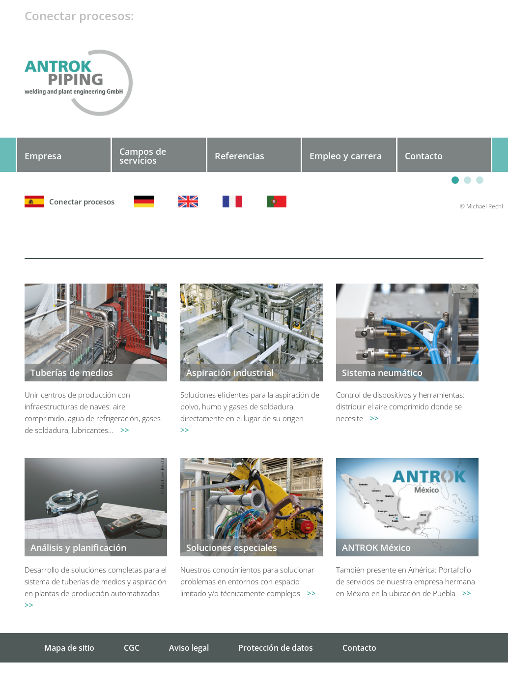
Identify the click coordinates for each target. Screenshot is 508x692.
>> (124, 430)
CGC (132, 647)
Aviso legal (189, 647)
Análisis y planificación (78, 547)
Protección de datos (275, 647)
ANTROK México (376, 547)
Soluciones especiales (231, 547)
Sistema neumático (382, 372)
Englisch (190, 201)
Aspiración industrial (230, 372)
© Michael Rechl (162, 476)
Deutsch (146, 201)
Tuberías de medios (71, 372)
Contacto (359, 647)
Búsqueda (361, 677)
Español (81, 201)
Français (235, 201)
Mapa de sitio (69, 647)
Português (279, 201)
